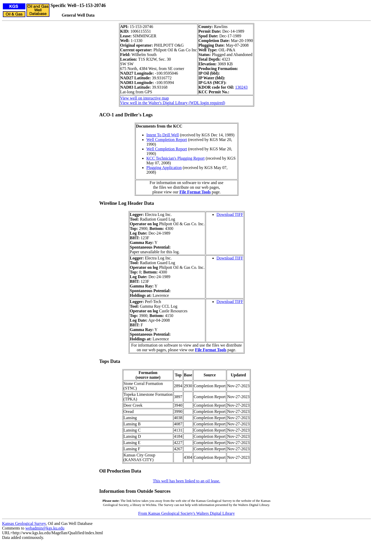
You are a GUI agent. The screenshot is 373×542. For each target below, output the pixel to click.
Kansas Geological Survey (24, 523)
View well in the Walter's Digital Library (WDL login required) (172, 103)
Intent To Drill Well (162, 135)
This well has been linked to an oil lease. (186, 481)
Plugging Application (164, 167)
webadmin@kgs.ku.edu (44, 528)
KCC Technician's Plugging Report (175, 158)
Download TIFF (230, 214)
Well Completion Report (166, 139)
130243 (241, 87)
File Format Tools (195, 192)
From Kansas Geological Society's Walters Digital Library (186, 513)
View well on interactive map (144, 98)
